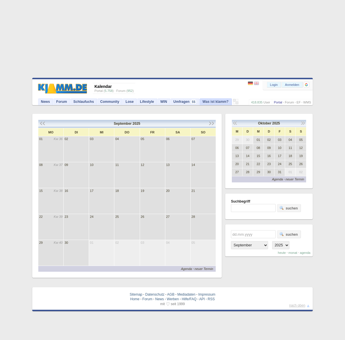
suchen (288, 208)
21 (193, 190)
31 (279, 172)
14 (193, 165)
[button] (306, 85)
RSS (211, 299)
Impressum (206, 294)
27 (168, 216)
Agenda (186, 269)
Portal (278, 102)
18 (117, 190)
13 (168, 165)
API (202, 299)
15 (41, 190)
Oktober (264, 123)
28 (193, 216)
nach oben (297, 305)
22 (41, 216)
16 (66, 190)
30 (66, 242)
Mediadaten (186, 294)
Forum (289, 102)
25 (117, 216)
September (123, 124)
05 (142, 139)
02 (66, 139)
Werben (173, 299)
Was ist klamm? (215, 102)
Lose (130, 102)
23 (66, 216)
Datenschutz (154, 294)
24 (91, 216)
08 (41, 165)
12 (142, 165)
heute (282, 252)
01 (41, 139)
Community (109, 102)
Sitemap (136, 294)
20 (168, 190)
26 (142, 216)
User (267, 102)
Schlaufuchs (83, 102)
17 (91, 190)
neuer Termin (204, 269)
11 (117, 165)
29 (41, 242)
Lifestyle (147, 102)
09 (66, 165)
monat (293, 252)
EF (299, 102)
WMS (307, 102)
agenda (305, 252)
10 (91, 165)
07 (193, 139)
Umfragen (184, 102)
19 (142, 190)
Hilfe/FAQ (189, 299)
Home (134, 299)
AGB (170, 294)
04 (117, 139)
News (45, 102)
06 (168, 139)
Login (274, 84)
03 (91, 139)
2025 (136, 124)
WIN (163, 102)
